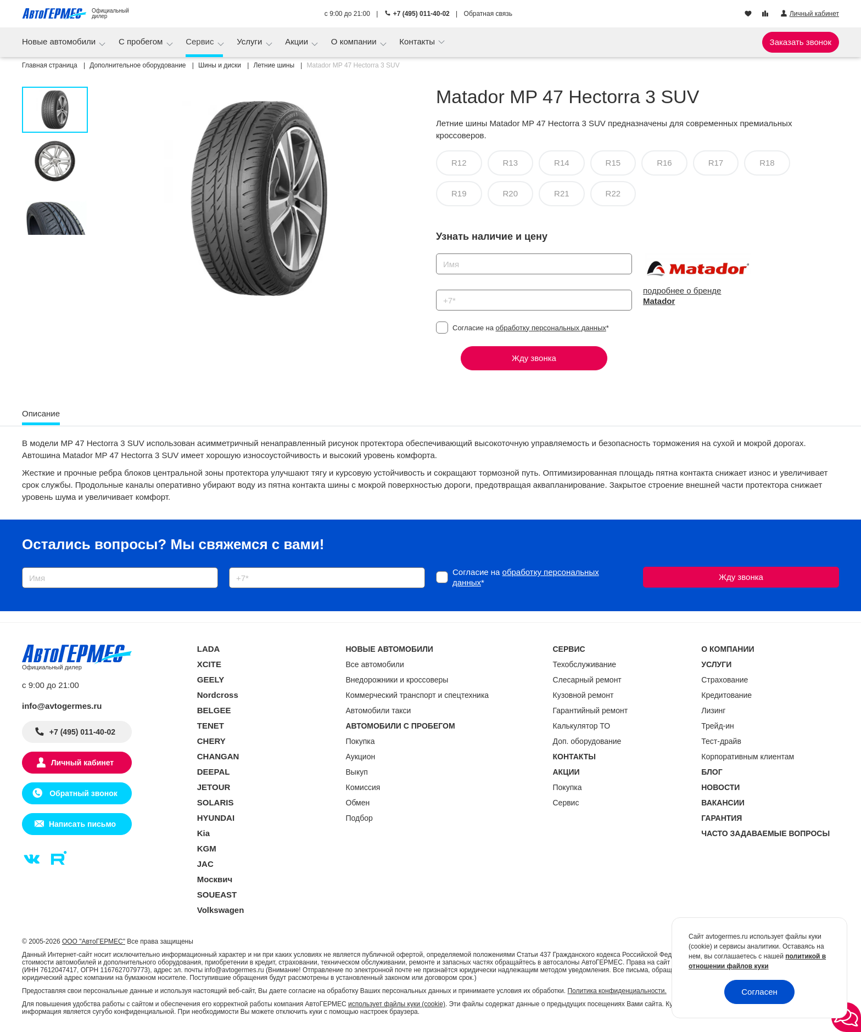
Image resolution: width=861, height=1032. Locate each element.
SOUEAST (217, 894)
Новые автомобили (60, 41)
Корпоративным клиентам (747, 756)
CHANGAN (218, 756)
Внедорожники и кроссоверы (397, 679)
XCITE (209, 664)
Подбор (359, 818)
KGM (206, 848)
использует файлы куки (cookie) (396, 1004)
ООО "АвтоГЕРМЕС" (93, 941)
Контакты (418, 41)
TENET (210, 725)
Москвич (214, 879)
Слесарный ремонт (587, 679)
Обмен (358, 802)
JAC (205, 864)
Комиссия (363, 787)
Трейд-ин (717, 725)
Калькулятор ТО (582, 725)
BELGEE (214, 710)
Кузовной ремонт (583, 695)
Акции (297, 41)
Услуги (250, 41)
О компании (355, 41)
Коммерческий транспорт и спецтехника (417, 695)
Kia (203, 833)
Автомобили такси (378, 710)
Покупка (360, 741)
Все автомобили (375, 664)
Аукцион (361, 756)
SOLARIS (215, 802)
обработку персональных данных (551, 328)
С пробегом (142, 41)
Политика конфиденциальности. (616, 991)
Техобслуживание (585, 664)
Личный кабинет (82, 762)
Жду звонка (534, 358)
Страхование (724, 679)
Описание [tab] (41, 413)
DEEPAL (213, 771)
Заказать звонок (800, 42)
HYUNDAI (215, 817)
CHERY (211, 741)
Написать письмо (82, 824)
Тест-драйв (721, 741)
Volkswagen (220, 910)
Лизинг (713, 710)
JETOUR (214, 787)
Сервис (201, 41)
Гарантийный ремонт (590, 710)
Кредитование (726, 695)
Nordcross (217, 695)
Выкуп (357, 772)
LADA (208, 648)
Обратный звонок (82, 793)
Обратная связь (488, 14)
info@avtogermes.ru (62, 705)
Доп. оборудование (587, 741)
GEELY (210, 679)
